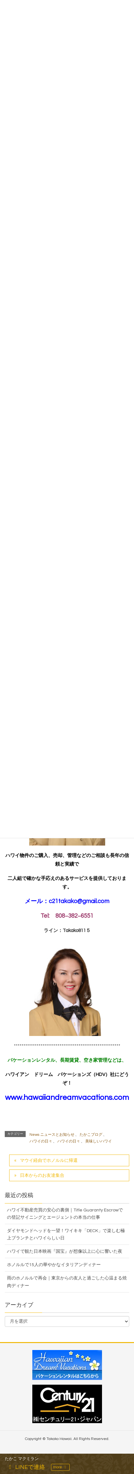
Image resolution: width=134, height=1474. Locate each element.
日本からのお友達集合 (42, 1175)
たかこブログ (91, 1135)
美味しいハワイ (98, 1141)
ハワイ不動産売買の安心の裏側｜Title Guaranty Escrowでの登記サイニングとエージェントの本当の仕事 (65, 1214)
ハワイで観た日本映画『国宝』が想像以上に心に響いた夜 (64, 1251)
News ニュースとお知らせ (51, 1135)
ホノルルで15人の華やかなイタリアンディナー (54, 1265)
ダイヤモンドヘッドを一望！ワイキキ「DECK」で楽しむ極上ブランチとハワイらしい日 (66, 1234)
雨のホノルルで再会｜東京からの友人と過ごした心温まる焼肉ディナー (67, 1282)
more (60, 1467)
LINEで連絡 (26, 1467)
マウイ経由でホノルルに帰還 (49, 1160)
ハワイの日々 (40, 1141)
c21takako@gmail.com (79, 901)
